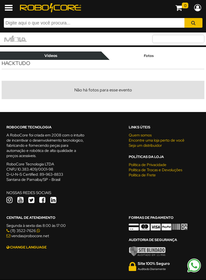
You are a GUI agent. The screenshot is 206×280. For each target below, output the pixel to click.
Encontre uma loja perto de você (156, 140)
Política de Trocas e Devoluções (155, 170)
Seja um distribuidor (145, 145)
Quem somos (140, 135)
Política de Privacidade (147, 164)
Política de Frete (142, 175)
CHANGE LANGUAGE (26, 247)
